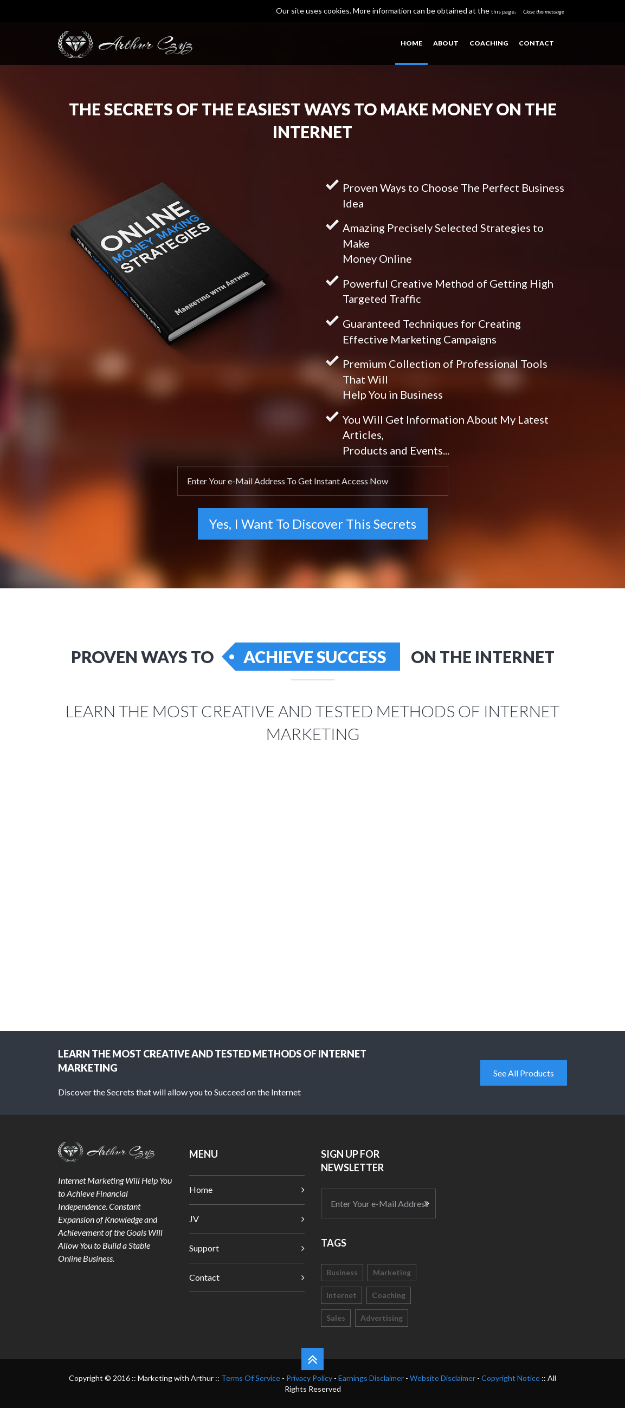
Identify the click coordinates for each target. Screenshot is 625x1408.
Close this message (543, 11)
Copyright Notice (510, 1378)
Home (411, 43)
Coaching (488, 43)
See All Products (524, 1073)
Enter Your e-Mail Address (380, 1203)
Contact (536, 43)
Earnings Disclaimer (371, 1378)
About (446, 43)
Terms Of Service (250, 1378)
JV (194, 1219)
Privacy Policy (309, 1378)
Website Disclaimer (442, 1378)
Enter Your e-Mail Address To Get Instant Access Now (287, 481)
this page (502, 11)
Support (204, 1248)
